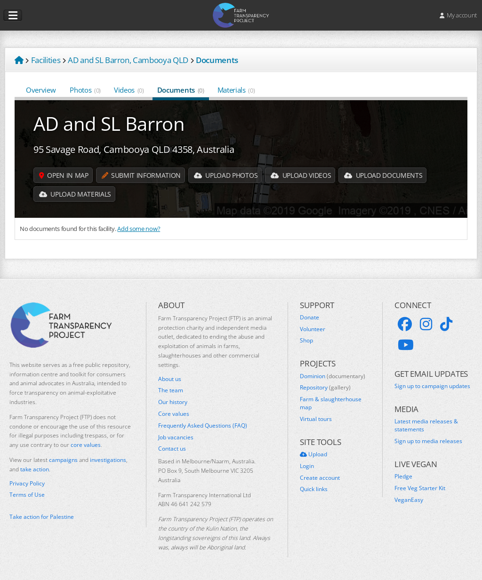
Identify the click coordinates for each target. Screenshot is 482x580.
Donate (309, 317)
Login (307, 466)
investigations (108, 460)
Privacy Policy (27, 483)
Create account (320, 478)
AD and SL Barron (109, 123)
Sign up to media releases (428, 441)
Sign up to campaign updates (432, 386)
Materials (236, 90)
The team (170, 390)
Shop (306, 340)
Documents (180, 90)
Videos (129, 90)
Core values (173, 414)
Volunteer (312, 329)
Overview (41, 90)
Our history (172, 402)
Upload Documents (383, 175)
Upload (313, 454)
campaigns (63, 460)
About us (169, 379)
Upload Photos (225, 175)
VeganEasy (408, 500)
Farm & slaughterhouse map (331, 403)
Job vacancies (175, 437)
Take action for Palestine (41, 517)
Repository (325, 387)
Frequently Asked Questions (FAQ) (202, 425)
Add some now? (138, 228)
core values (86, 445)
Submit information (141, 175)
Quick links (314, 489)
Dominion (332, 376)
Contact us (172, 449)
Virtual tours (316, 419)
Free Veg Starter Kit (419, 488)
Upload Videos (301, 175)
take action (34, 469)
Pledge (403, 476)
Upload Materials (75, 194)
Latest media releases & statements (426, 425)
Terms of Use (27, 495)
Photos (85, 90)
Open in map (63, 175)
